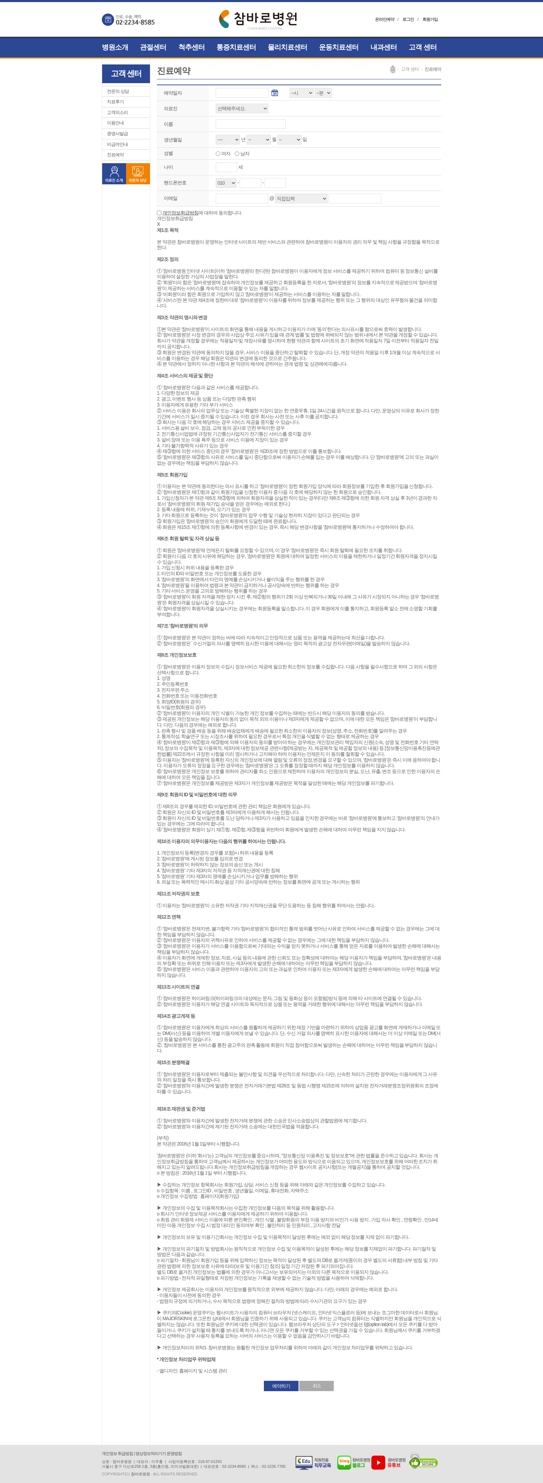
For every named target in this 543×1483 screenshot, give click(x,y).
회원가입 (430, 19)
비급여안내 (117, 144)
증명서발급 (117, 133)
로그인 (408, 19)
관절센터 (153, 47)
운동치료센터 (338, 47)
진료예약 (115, 154)
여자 (225, 153)
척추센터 (191, 47)
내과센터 (384, 47)
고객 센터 (423, 47)
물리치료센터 (287, 47)
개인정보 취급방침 (117, 1453)
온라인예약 (384, 19)
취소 (316, 1386)
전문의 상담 (118, 91)
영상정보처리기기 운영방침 (158, 1453)
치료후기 (115, 101)
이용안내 (115, 122)
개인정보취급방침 (180, 213)
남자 (244, 153)
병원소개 (115, 47)
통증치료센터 (236, 47)
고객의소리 (117, 112)
